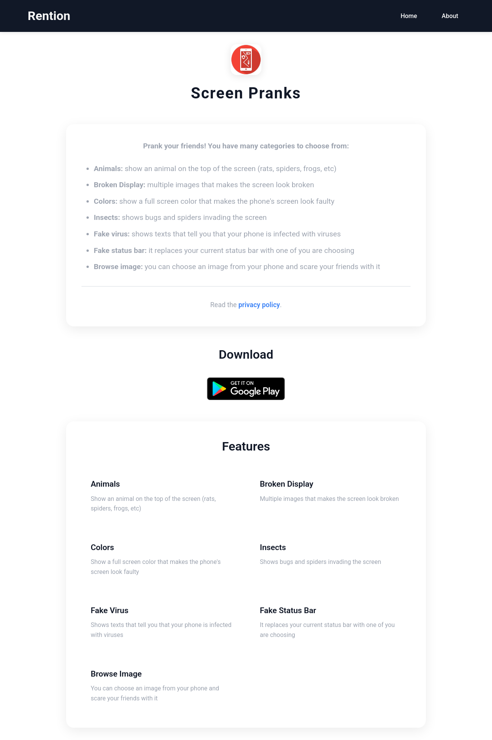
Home (409, 16)
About (450, 16)
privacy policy (259, 305)
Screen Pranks (246, 93)
